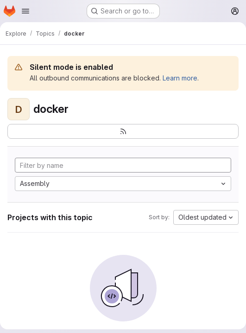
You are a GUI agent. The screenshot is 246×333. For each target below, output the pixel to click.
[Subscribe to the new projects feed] (123, 131)
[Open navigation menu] (25, 11)
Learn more (180, 78)
